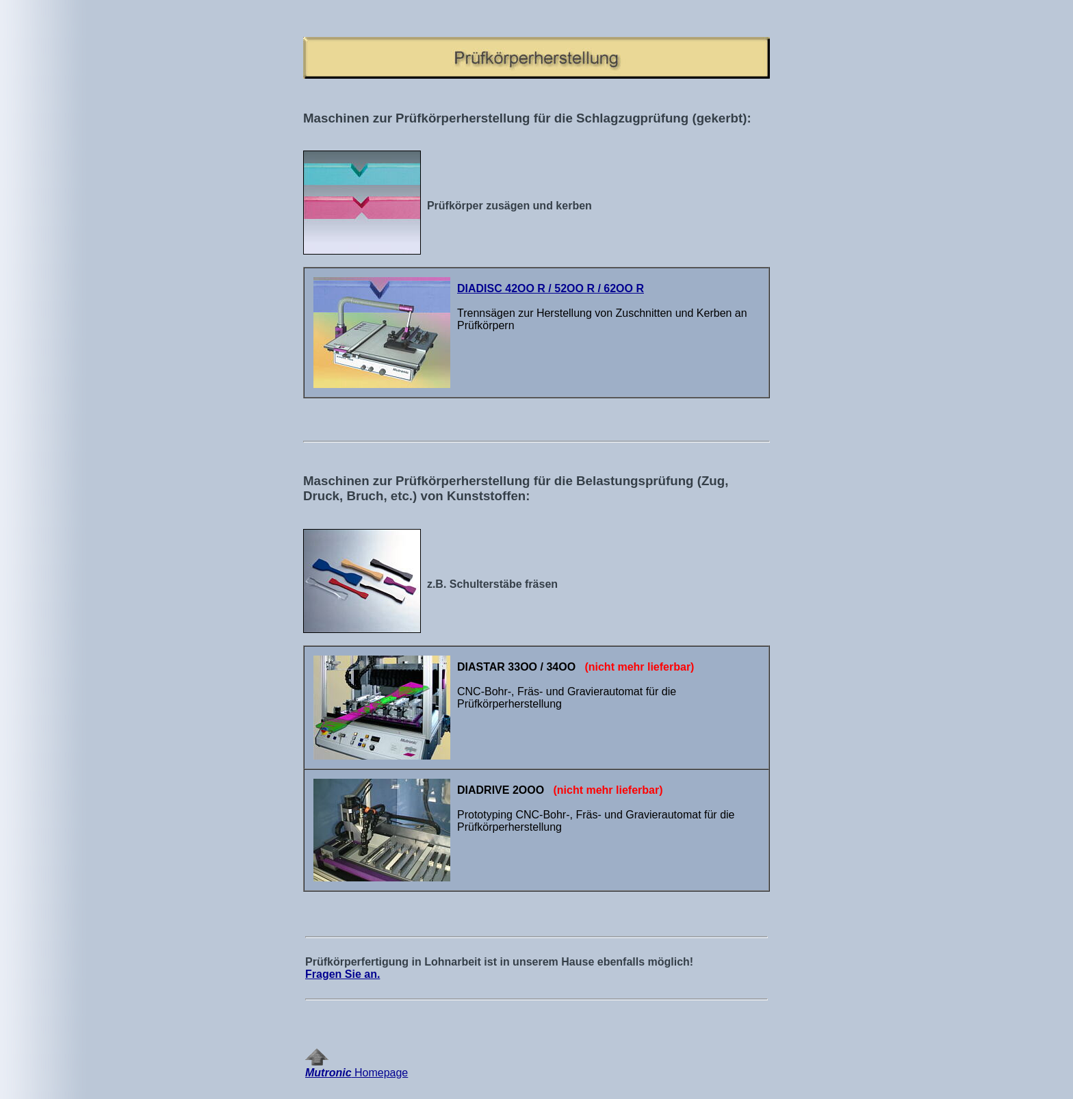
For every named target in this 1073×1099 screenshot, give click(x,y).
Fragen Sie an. (342, 974)
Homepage (356, 1067)
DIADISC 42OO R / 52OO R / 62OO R (550, 288)
